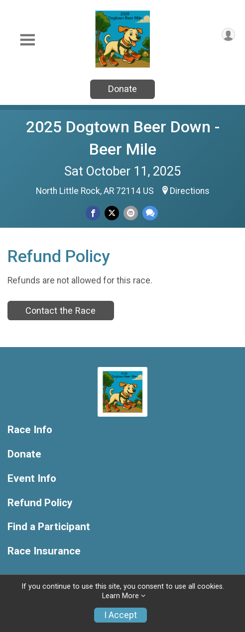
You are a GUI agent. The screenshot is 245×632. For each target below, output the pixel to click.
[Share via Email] (130, 213)
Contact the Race (60, 310)
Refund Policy (39, 503)
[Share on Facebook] (93, 213)
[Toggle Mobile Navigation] (27, 40)
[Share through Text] (150, 213)
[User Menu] (228, 34)
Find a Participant (48, 527)
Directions (190, 191)
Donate (122, 89)
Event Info (31, 478)
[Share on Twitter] (112, 213)
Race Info (29, 430)
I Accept (120, 615)
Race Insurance (44, 551)
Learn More (120, 596)
